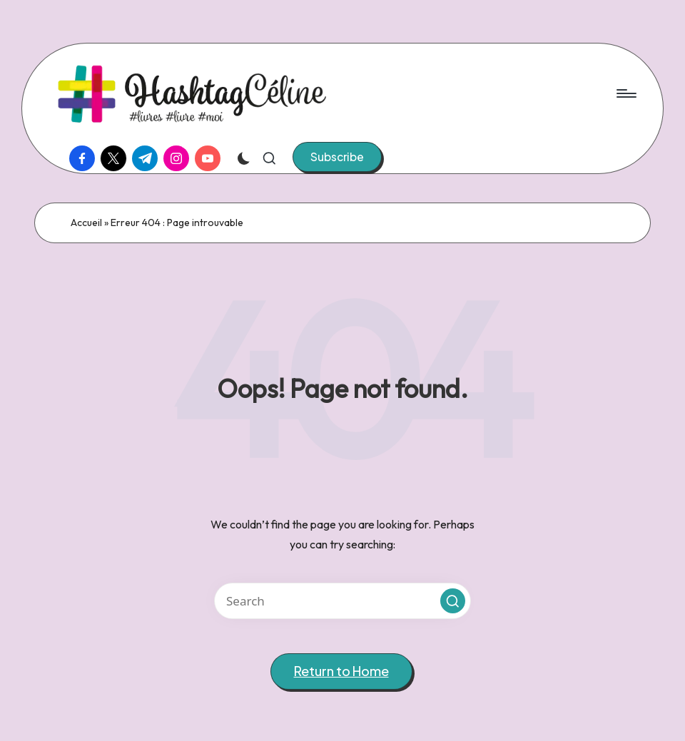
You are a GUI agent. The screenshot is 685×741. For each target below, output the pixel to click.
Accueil (86, 222)
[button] (337, 157)
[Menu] (625, 93)
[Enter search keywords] (342, 601)
